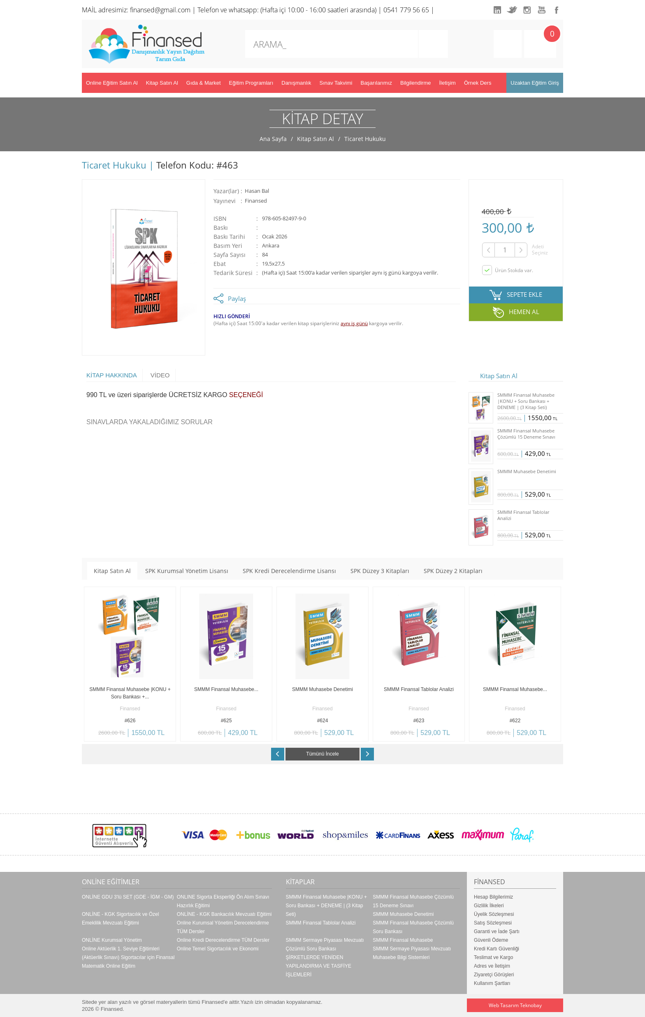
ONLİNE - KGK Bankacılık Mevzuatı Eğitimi (224, 914)
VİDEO (160, 375)
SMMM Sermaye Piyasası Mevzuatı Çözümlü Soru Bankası (325, 944)
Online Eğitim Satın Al (112, 83)
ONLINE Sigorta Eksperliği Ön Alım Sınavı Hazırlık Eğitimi (223, 901)
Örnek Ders (477, 83)
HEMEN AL (524, 311)
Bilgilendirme (415, 83)
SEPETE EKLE (524, 294)
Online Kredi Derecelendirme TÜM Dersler (223, 940)
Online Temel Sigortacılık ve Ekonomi (218, 949)
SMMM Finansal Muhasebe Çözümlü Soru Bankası (413, 927)
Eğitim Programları (251, 83)
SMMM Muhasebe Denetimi (403, 914)
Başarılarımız (376, 83)
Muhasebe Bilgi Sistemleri (401, 957)
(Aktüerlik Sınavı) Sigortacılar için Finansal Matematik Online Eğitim (128, 962)
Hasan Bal (257, 191)
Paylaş (237, 298)
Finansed (256, 201)
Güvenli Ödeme (491, 940)
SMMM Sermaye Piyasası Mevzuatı (412, 949)
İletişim (447, 83)
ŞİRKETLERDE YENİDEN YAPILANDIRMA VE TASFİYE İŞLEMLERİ (318, 966)
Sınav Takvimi (336, 83)
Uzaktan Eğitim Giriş (534, 83)
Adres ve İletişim (492, 966)
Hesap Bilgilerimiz (493, 897)
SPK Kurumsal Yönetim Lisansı (186, 571)
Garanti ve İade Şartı (497, 931)
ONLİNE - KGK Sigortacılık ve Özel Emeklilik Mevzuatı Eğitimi (120, 918)
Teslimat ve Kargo (493, 957)
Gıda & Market (203, 83)
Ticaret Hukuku (365, 139)
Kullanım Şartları (492, 983)
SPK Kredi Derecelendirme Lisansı (289, 571)
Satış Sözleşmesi (493, 923)
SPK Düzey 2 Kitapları (453, 571)
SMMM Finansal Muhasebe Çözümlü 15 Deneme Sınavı (413, 901)
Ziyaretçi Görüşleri (494, 975)
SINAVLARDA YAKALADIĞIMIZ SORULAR (149, 421)
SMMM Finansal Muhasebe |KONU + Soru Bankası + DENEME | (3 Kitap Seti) (326, 905)
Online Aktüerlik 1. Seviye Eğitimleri (121, 949)
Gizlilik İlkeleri (489, 905)
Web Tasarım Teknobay (515, 1005)
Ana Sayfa (273, 139)
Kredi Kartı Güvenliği (496, 949)
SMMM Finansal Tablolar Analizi (321, 923)
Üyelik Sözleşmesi (494, 914)
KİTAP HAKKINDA (111, 375)
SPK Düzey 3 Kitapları (379, 571)
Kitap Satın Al (162, 83)
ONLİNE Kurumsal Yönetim (112, 940)
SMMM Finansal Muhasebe (403, 940)
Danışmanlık (296, 83)
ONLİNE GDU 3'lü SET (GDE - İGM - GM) (128, 897)
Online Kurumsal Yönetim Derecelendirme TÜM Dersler (223, 927)
